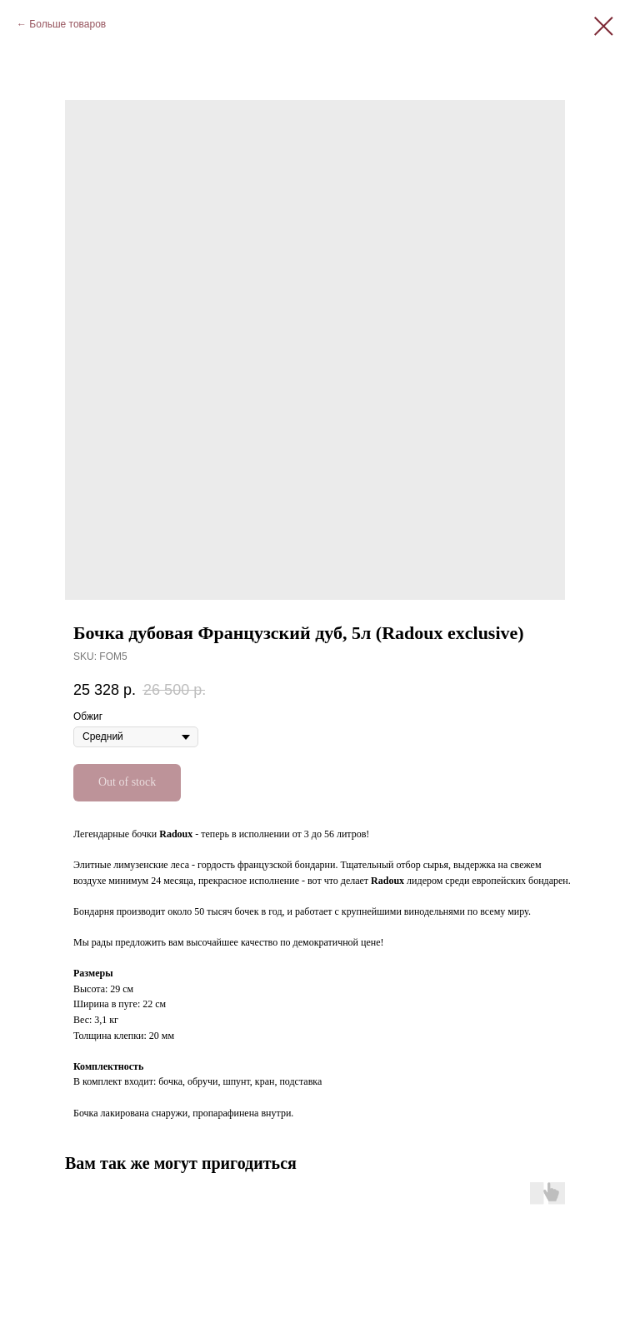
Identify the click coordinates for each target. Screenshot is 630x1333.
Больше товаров (67, 24)
